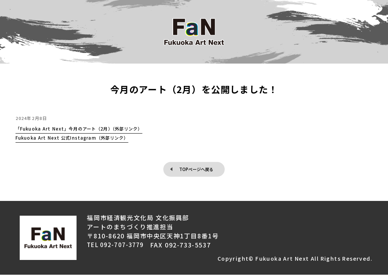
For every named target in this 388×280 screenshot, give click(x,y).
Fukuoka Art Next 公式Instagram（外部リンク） (94, 139)
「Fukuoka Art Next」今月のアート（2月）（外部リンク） (106, 130)
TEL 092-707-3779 (118, 250)
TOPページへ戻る (196, 172)
